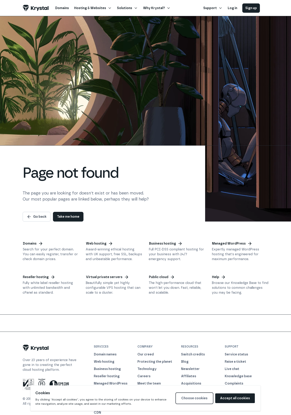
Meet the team (149, 383)
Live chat (232, 369)
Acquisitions (191, 383)
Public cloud (162, 277)
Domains (33, 243)
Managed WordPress (232, 243)
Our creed (145, 354)
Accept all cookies (235, 398)
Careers (144, 376)
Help (219, 277)
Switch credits (193, 354)
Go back (36, 216)
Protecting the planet (154, 362)
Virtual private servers (107, 277)
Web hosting (99, 243)
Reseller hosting (39, 277)
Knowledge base (238, 376)
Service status (236, 354)
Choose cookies (194, 398)
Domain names (105, 354)
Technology (147, 369)
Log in (232, 8)
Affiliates (188, 376)
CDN (97, 412)
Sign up (251, 8)
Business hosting (165, 243)
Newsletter (190, 369)
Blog (185, 362)
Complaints (234, 383)
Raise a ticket (235, 362)
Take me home (68, 217)
